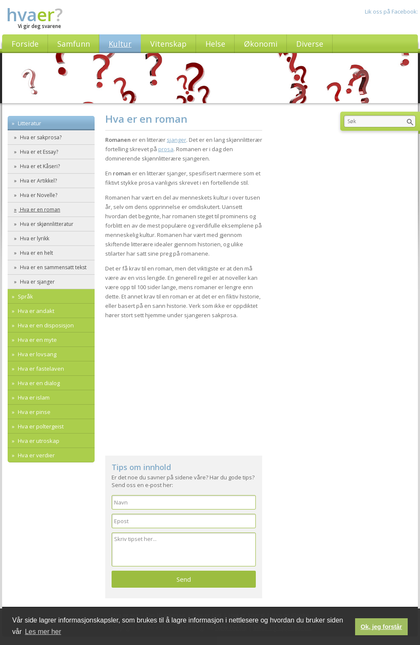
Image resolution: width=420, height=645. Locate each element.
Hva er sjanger (37, 281)
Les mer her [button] (43, 631)
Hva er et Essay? (38, 151)
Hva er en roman (39, 209)
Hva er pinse (33, 412)
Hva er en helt (36, 252)
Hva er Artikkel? (38, 180)
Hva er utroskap (38, 441)
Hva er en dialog (38, 383)
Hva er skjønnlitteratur (46, 224)
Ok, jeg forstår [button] (381, 626)
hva (34, 14)
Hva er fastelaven (40, 368)
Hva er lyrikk (34, 238)
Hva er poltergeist (40, 426)
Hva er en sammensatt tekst (53, 267)
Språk (25, 296)
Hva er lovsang (36, 354)
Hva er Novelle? (38, 195)
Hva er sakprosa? (40, 137)
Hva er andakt (35, 311)
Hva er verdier (36, 455)
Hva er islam (33, 397)
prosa (166, 149)
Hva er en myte (37, 340)
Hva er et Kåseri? (39, 166)
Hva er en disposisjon (45, 325)
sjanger (176, 140)
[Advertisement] (183, 383)
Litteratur (29, 123)
